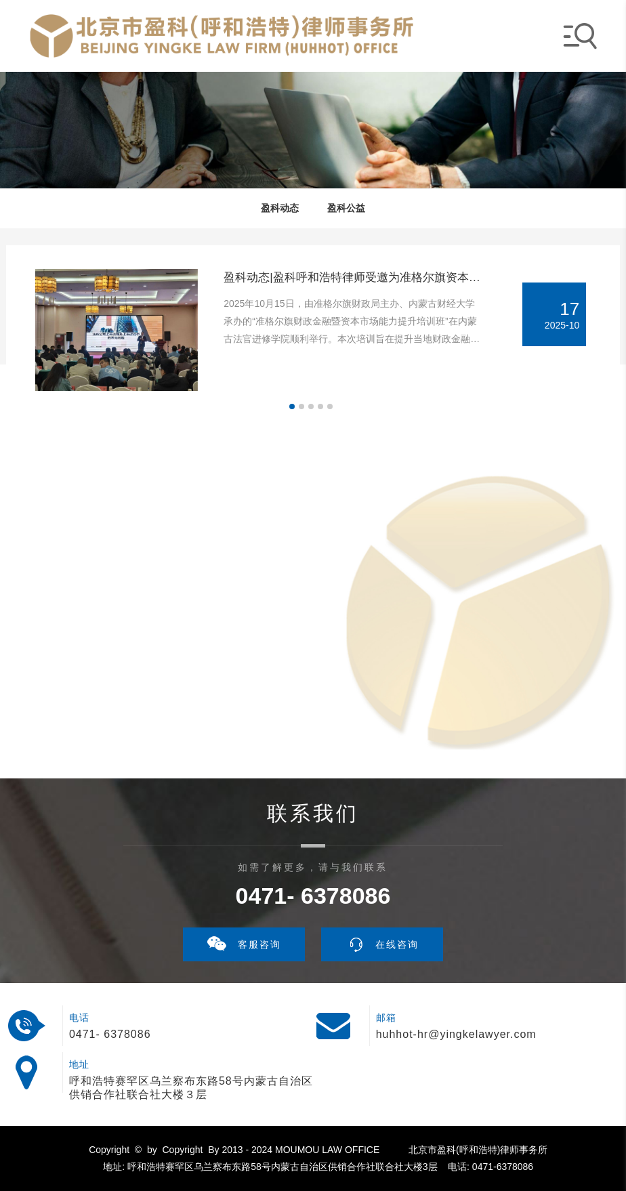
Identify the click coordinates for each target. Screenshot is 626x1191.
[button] (292, 406)
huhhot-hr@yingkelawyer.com (456, 1034)
